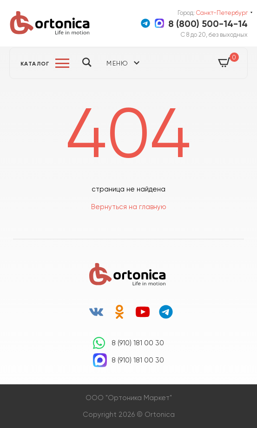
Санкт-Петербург (222, 12)
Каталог (35, 63)
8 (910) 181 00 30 (138, 343)
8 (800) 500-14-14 (208, 23)
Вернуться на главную (128, 207)
